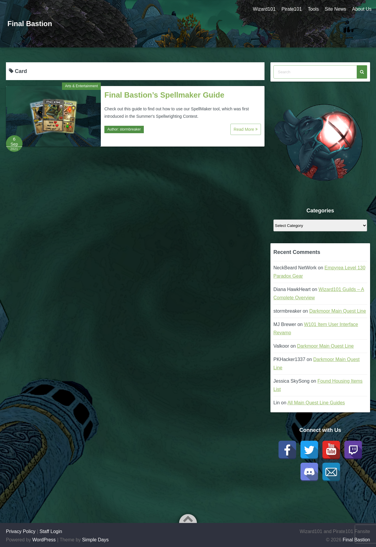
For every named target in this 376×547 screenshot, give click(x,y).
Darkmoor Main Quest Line (337, 311)
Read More (246, 129)
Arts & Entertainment (81, 86)
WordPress (44, 539)
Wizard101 (264, 9)
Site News (335, 9)
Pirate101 (291, 9)
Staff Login (50, 531)
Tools (313, 9)
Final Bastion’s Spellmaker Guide (164, 95)
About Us (362, 9)
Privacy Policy (21, 531)
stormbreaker (130, 129)
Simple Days (95, 539)
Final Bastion (29, 24)
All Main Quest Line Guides (316, 402)
